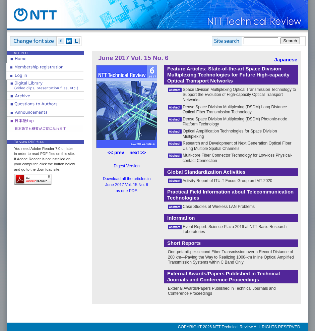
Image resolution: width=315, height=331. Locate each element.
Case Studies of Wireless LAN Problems (219, 206)
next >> (137, 152)
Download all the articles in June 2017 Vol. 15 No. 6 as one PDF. (127, 184)
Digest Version (126, 166)
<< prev (116, 152)
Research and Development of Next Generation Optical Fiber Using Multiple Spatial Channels (237, 146)
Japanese (285, 59)
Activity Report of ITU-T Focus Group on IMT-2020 (227, 180)
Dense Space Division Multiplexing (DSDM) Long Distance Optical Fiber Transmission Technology (235, 110)
